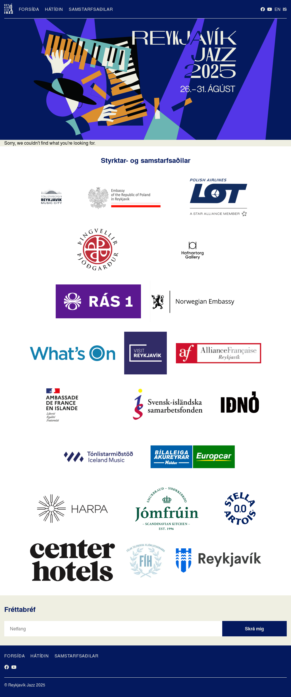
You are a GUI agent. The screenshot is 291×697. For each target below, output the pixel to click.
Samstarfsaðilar (91, 9)
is (285, 9)
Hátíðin (54, 9)
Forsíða (29, 9)
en (277, 9)
